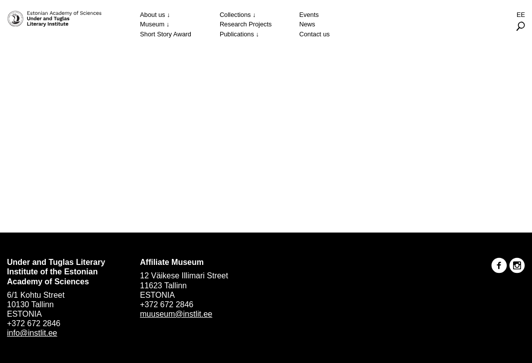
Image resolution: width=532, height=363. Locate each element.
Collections (235, 14)
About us (152, 14)
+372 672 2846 (33, 323)
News (307, 24)
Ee (521, 14)
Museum (152, 24)
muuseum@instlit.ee (176, 314)
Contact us (314, 34)
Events (309, 14)
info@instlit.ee (32, 333)
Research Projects (246, 24)
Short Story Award (165, 34)
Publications (237, 34)
